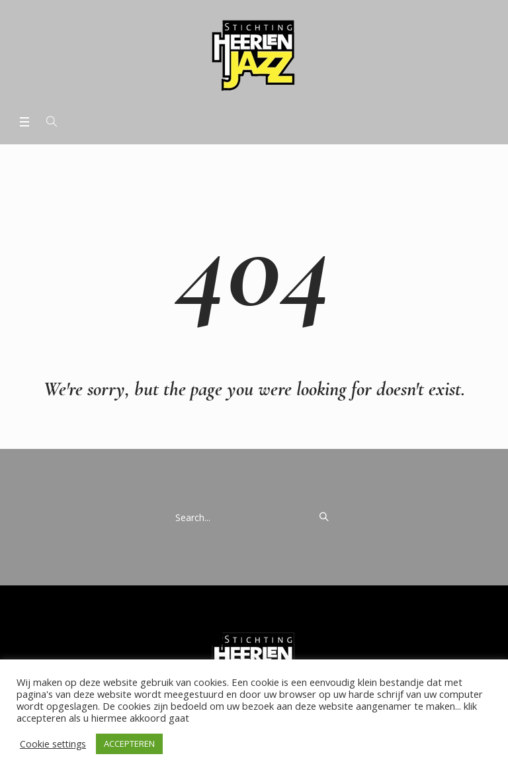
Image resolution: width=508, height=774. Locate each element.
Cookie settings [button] (53, 744)
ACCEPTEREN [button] (129, 744)
